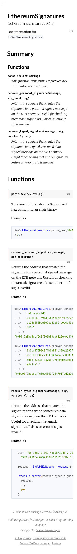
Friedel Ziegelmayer (48, 530)
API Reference (23, 538)
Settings (56, 543)
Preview (47, 512)
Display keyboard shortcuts (49, 538)
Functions (18, 67)
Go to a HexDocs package (35, 543)
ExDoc (25, 520)
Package (36, 512)
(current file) (60, 512)
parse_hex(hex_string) (24, 75)
